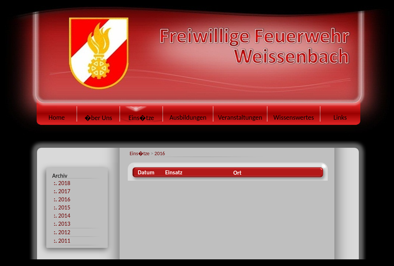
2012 (62, 232)
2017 (62, 191)
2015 (62, 207)
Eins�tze (140, 153)
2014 (62, 215)
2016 (159, 153)
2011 (62, 240)
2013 (62, 223)
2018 (62, 183)
